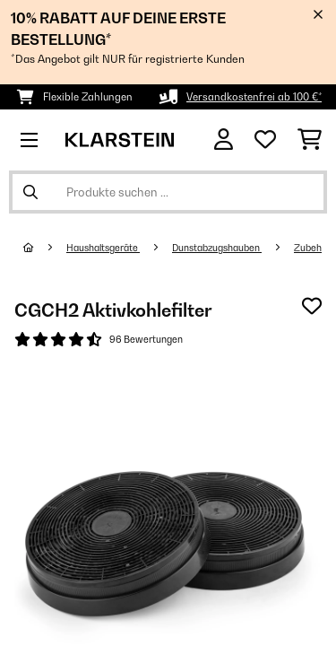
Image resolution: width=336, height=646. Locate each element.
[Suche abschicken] (30, 192)
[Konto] (223, 140)
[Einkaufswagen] (309, 140)
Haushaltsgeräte (103, 247)
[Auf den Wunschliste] (312, 306)
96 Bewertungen (146, 339)
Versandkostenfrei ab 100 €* (254, 97)
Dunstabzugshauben (217, 247)
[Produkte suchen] (168, 192)
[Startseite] (44, 247)
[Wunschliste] (265, 140)
